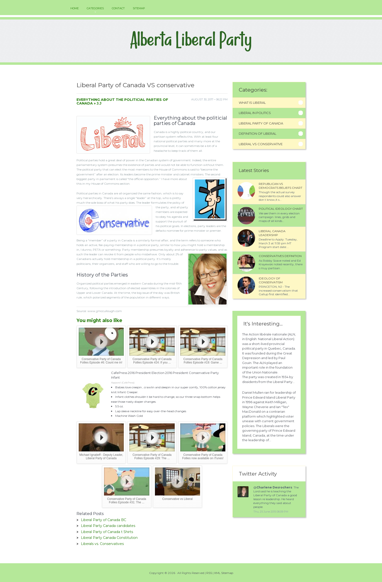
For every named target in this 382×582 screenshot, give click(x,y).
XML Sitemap (223, 573)
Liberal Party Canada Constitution (109, 537)
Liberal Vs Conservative (261, 144)
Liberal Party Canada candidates (108, 526)
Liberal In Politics (255, 113)
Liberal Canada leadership (272, 233)
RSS (209, 573)
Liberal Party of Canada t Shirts (107, 532)
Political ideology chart (281, 208)
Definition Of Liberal (257, 133)
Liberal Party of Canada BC (103, 520)
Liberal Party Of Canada (261, 123)
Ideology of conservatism (271, 280)
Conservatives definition (280, 256)
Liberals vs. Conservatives (102, 544)
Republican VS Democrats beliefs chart (280, 186)
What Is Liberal (252, 103)
